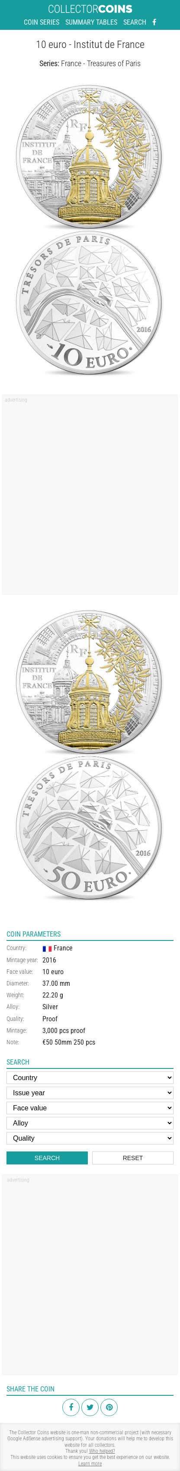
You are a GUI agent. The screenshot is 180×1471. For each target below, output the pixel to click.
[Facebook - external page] (154, 22)
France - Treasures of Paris (101, 63)
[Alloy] (90, 1123)
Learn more (90, 1464)
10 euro (53, 972)
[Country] (90, 1077)
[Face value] (90, 1108)
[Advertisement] (90, 497)
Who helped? (102, 1451)
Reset (133, 1157)
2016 (49, 960)
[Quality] (90, 1138)
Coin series (41, 22)
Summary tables (91, 22)
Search (134, 22)
